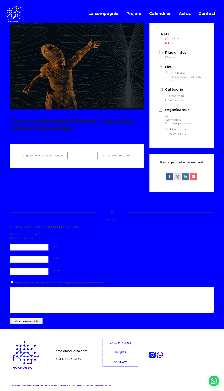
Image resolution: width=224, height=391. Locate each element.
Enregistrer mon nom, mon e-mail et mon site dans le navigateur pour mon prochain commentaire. (60, 283)
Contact (120, 362)
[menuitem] (103, 14)
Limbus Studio (50, 386)
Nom (56, 246)
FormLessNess (174, 95)
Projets (120, 352)
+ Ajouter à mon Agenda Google (42, 155)
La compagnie (120, 342)
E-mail (57, 258)
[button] (214, 381)
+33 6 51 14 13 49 (68, 359)
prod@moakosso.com (71, 351)
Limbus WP (64, 386)
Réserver (170, 57)
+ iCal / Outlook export (117, 155)
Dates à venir (174, 100)
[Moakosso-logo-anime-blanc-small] (14, 14)
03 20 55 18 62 (177, 133)
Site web (57, 270)
